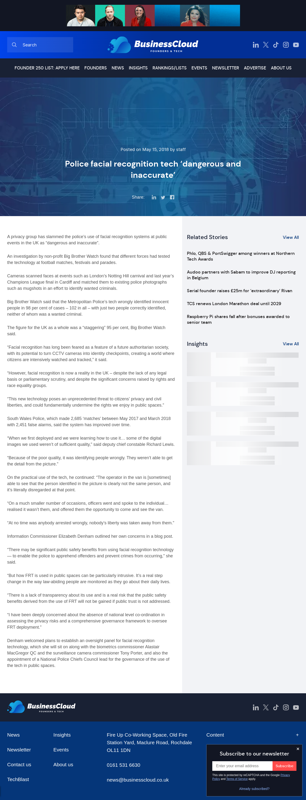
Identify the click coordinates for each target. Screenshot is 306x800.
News (118, 68)
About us (281, 68)
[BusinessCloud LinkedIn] (256, 45)
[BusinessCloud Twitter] (266, 45)
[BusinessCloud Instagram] (286, 45)
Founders (95, 68)
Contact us (19, 764)
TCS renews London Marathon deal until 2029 (234, 303)
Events (199, 68)
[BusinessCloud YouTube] (296, 45)
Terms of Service (237, 779)
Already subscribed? (254, 788)
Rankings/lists (170, 68)
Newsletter (225, 68)
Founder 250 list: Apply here (47, 68)
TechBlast (18, 779)
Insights (138, 68)
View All (291, 237)
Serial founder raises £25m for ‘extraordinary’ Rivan (239, 290)
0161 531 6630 (123, 765)
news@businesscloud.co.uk (138, 780)
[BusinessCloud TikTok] (276, 45)
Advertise (255, 68)
